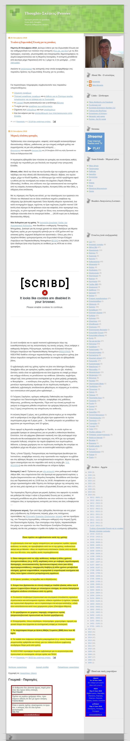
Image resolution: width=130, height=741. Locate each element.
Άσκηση (92, 279)
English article (94, 446)
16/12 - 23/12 (95, 503)
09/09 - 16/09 (95, 545)
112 (90, 242)
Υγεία (91, 429)
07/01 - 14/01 (95, 626)
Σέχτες (91, 409)
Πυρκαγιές (93, 401)
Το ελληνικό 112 (95, 105)
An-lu (91, 186)
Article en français (96, 437)
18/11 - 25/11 (95, 514)
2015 (90, 635)
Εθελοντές (93, 304)
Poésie (91, 454)
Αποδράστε (93, 270)
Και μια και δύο (94, 341)
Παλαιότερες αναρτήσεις (68, 667)
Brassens (92, 443)
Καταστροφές (94, 349)
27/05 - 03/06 (95, 579)
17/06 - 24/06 (95, 570)
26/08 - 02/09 (95, 551)
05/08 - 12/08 (95, 559)
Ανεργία (92, 259)
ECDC (55, 240)
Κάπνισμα (93, 344)
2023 (90, 481)
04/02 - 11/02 (95, 615)
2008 (90, 654)
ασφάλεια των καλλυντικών (40, 106)
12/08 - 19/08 (95, 556)
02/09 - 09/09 (95, 548)
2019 (90, 492)
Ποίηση (92, 392)
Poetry (91, 457)
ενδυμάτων (31, 109)
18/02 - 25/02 (95, 609)
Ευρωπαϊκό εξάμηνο (96, 335)
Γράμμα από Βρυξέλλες (98, 111)
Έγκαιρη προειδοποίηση (98, 298)
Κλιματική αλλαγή (95, 358)
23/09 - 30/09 (95, 542)
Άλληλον (92, 253)
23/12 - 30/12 (95, 500)
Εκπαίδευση (93, 310)
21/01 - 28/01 (95, 621)
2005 (90, 663)
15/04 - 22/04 (95, 595)
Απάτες (92, 267)
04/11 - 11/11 (95, 520)
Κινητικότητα (93, 355)
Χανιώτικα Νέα (37, 150)
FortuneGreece (94, 452)
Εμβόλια (92, 315)
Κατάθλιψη (93, 347)
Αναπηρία (92, 256)
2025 (90, 475)
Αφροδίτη (92, 174)
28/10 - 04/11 (95, 523)
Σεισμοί (92, 406)
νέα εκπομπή (48, 471)
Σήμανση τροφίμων (22, 93)
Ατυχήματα (93, 281)
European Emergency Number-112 (102, 108)
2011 (90, 646)
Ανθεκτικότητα (94, 261)
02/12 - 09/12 (95, 509)
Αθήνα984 (15, 63)
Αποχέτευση (93, 276)
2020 (90, 489)
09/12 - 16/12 (95, 506)
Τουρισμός (93, 420)
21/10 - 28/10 (95, 525)
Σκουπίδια (93, 412)
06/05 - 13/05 (95, 587)
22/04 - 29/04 (95, 593)
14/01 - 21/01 (95, 623)
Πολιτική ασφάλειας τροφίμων (27, 96)
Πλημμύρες (93, 389)
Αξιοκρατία (93, 264)
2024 (90, 478)
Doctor (91, 191)
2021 (90, 486)
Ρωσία (91, 403)
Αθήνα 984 (93, 247)
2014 (90, 637)
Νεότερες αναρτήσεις (17, 667)
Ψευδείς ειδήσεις (95, 432)
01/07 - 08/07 (95, 565)
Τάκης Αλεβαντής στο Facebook (101, 102)
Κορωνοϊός (93, 361)
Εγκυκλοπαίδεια (95, 301)
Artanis (91, 183)
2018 (90, 495)
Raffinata (92, 171)
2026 (90, 472)
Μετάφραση (93, 375)
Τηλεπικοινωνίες (95, 418)
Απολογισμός (94, 273)
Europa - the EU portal (97, 119)
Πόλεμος (92, 395)
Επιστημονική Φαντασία (98, 330)
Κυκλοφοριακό (94, 364)
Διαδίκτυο (92, 290)
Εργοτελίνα (93, 177)
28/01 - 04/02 (95, 618)
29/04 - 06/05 (95, 590)
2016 (90, 632)
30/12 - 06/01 (95, 497)
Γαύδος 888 (93, 284)
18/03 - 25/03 (95, 604)
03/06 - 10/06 (95, 576)
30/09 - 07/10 (95, 539)
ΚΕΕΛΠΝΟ (65, 351)
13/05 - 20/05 (95, 584)
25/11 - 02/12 (95, 511)
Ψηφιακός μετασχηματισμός (99, 435)
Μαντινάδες (93, 369)
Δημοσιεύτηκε (15, 150)
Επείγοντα (93, 327)
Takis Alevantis (97, 85)
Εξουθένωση (94, 324)
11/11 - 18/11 (95, 517)
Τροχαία (92, 426)
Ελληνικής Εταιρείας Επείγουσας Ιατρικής (44, 516)
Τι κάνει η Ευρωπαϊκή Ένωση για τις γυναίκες (33, 42)
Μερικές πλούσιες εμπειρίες (24, 135)
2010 (90, 649)
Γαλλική (19, 103)
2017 (90, 629)
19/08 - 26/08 (95, 553)
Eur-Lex (92, 449)
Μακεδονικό (93, 366)
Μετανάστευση (94, 372)
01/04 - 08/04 (95, 598)
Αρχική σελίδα (42, 667)
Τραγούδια (93, 423)
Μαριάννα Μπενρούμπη (98, 188)
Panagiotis (96, 82)
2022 (90, 483)
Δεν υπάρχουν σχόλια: (42, 121)
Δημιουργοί (93, 287)
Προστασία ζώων (95, 398)
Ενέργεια (92, 318)
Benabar (92, 440)
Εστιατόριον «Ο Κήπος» (98, 113)
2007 (90, 657)
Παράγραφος (94, 168)
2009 (90, 651)
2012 (90, 643)
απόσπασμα (26, 69)
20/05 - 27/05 (95, 581)
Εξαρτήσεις (93, 321)
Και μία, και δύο (61, 51)
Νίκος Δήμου (94, 166)
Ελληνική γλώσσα (95, 312)
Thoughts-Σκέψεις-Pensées (47, 13)
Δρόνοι (91, 295)
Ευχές (91, 338)
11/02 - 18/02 (95, 612)
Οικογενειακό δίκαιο (96, 383)
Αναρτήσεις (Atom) (28, 673)
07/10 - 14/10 (95, 537)
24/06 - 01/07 (95, 567)
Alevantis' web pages (97, 116)
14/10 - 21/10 (95, 534)
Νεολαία (92, 381)
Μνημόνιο (92, 378)
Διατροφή (92, 293)
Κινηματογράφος (95, 352)
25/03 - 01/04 (95, 601)
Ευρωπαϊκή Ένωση (96, 332)
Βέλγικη (60, 103)
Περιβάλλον (93, 386)
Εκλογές (92, 307)
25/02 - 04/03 (95, 607)
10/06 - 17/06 (95, 573)
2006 (90, 660)
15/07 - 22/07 (95, 562)
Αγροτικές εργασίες (96, 244)
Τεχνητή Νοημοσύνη (96, 415)
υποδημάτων (49, 109)
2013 (90, 640)
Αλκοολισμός (94, 250)
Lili (90, 180)
